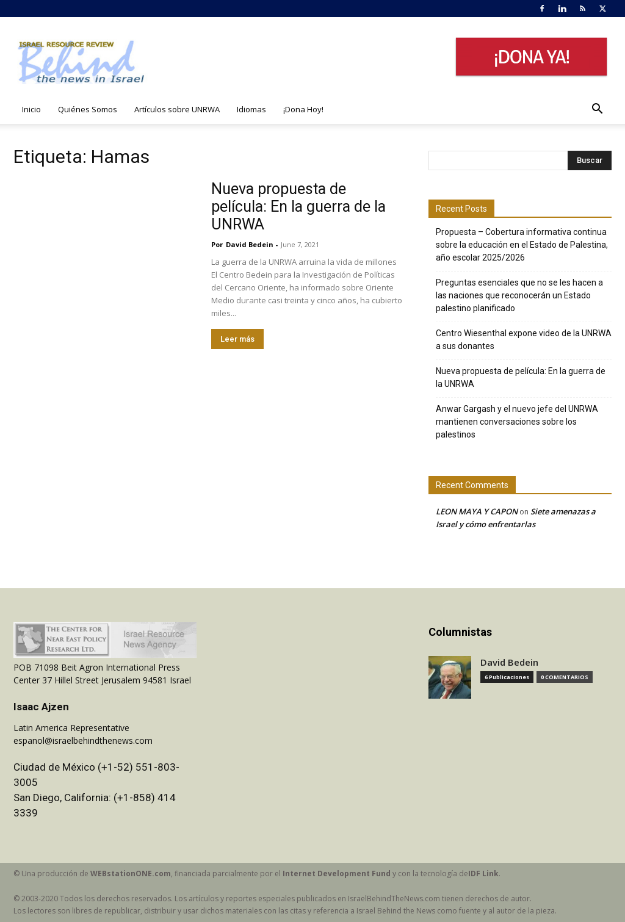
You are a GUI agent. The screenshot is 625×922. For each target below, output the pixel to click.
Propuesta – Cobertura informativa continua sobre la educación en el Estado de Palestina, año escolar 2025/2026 (522, 244)
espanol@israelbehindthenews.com (83, 740)
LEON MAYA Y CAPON (477, 511)
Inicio (31, 109)
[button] (597, 110)
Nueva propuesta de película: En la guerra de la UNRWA (298, 206)
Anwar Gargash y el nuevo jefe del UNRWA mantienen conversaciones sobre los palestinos (517, 421)
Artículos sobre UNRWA (177, 109)
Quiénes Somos (87, 109)
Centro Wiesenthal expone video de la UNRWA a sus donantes (524, 339)
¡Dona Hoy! (303, 109)
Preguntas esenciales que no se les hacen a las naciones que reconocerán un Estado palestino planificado (519, 295)
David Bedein (249, 244)
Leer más (237, 339)
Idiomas (251, 109)
